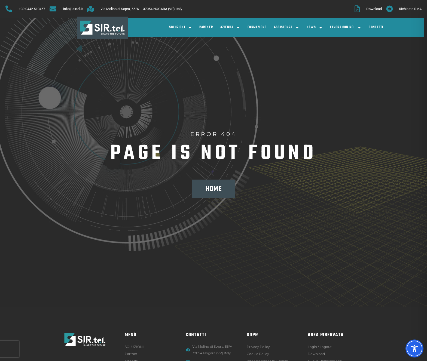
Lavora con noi (346, 27)
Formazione (257, 27)
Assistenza (286, 27)
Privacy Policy (258, 347)
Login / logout (320, 347)
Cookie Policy (258, 354)
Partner (206, 27)
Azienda (230, 27)
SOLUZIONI (180, 27)
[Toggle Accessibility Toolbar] (414, 348)
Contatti (376, 27)
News (315, 27)
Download (316, 354)
